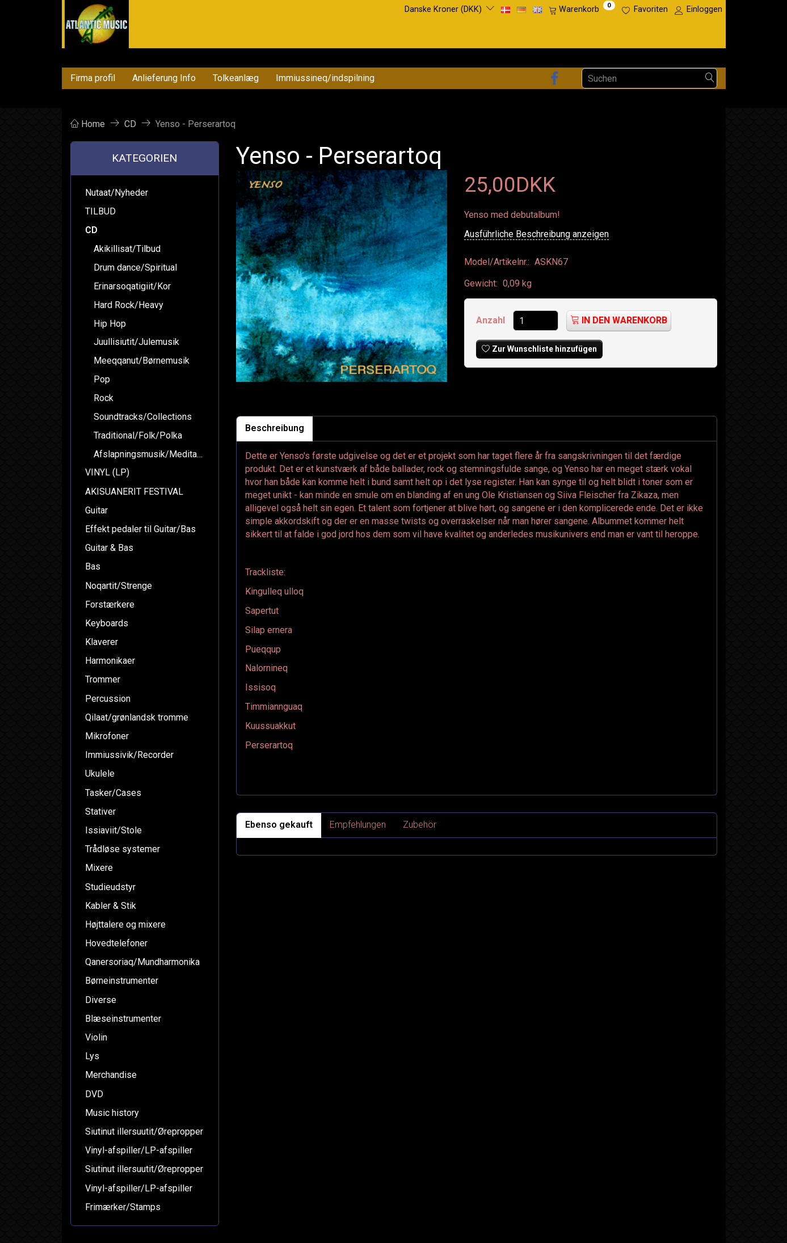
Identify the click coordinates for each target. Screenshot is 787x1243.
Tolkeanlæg (236, 78)
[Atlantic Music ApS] (97, 22)
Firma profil (92, 78)
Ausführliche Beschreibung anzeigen (536, 234)
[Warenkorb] (581, 9)
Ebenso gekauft (279, 824)
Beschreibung (274, 428)
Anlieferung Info (164, 78)
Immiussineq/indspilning (325, 78)
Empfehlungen (358, 824)
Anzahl (491, 320)
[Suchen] (709, 78)
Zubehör (419, 824)
